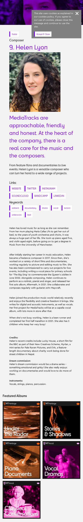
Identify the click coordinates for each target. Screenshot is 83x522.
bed (29, 214)
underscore (17, 214)
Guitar (14, 34)
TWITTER (31, 188)
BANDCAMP (41, 195)
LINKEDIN (59, 195)
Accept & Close (43, 34)
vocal (55, 208)
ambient (15, 208)
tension (67, 208)
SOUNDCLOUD (20, 195)
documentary (30, 208)
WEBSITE (16, 188)
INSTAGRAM (48, 188)
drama (45, 208)
